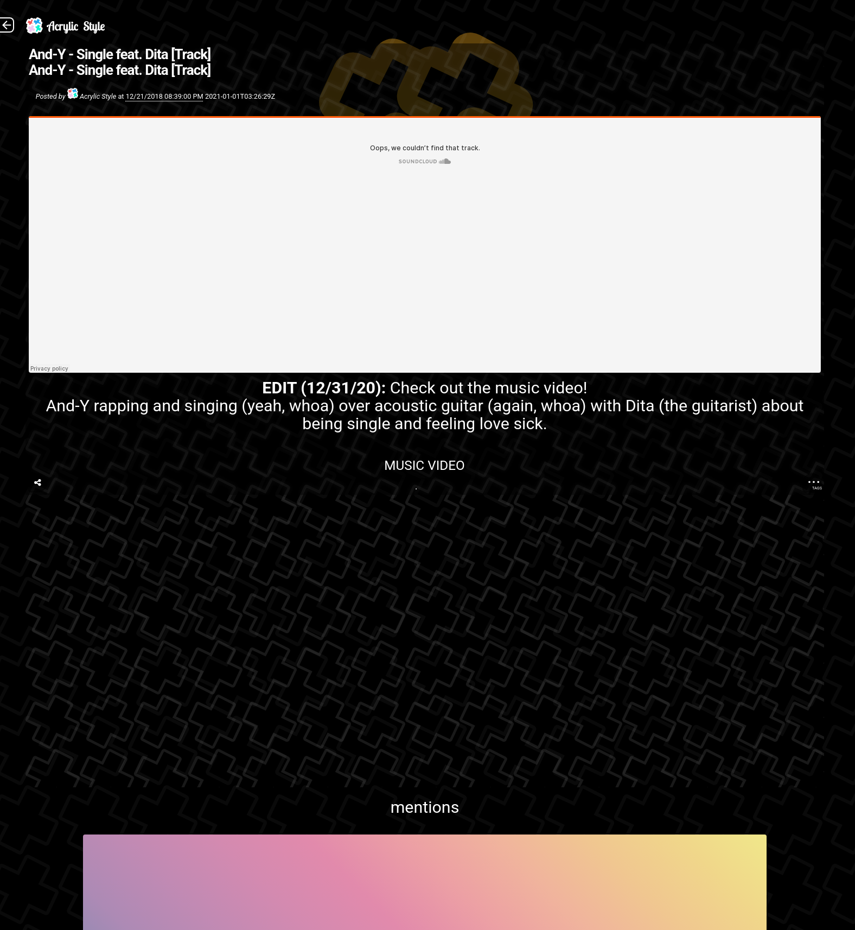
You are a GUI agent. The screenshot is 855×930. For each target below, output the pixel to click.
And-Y (68, 405)
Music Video (425, 465)
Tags (817, 488)
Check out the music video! (489, 387)
